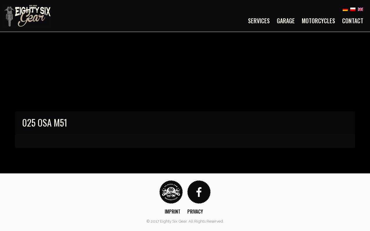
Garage (286, 21)
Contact (352, 21)
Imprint (172, 211)
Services (259, 21)
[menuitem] (260, 21)
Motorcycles (318, 21)
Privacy (195, 211)
